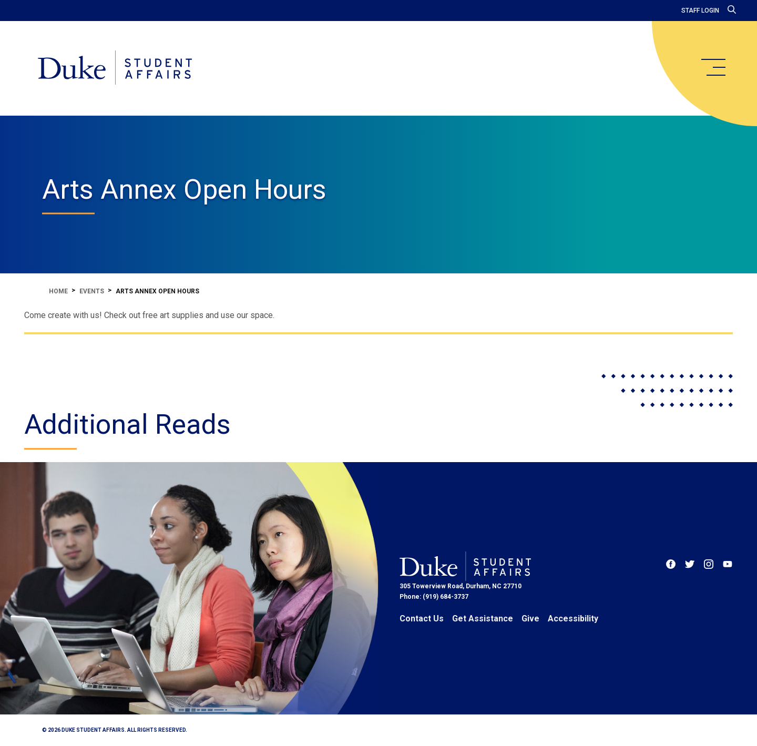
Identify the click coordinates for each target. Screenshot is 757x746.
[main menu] (712, 67)
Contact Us (422, 619)
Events (91, 291)
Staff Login (700, 10)
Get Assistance (482, 619)
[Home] (114, 68)
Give (530, 619)
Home (58, 291)
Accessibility (573, 619)
